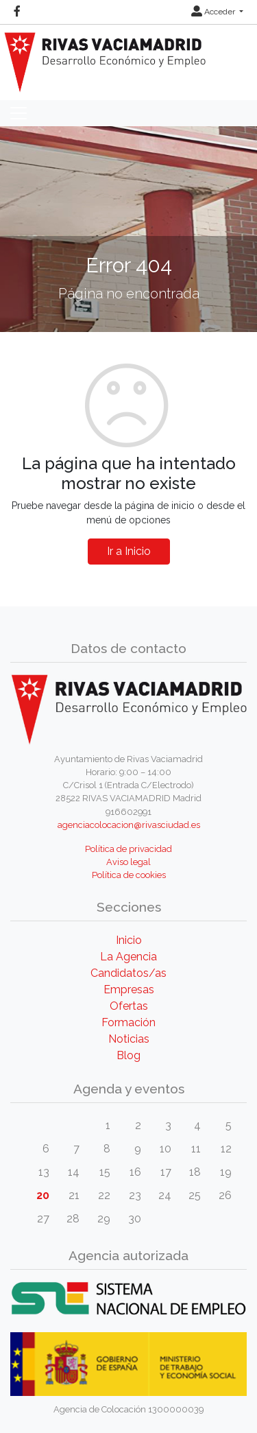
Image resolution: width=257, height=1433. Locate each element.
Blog (128, 1055)
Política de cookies (129, 875)
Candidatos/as (128, 973)
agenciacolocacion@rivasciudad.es (129, 825)
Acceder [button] (214, 11)
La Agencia (128, 956)
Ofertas (129, 1005)
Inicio (129, 940)
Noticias (128, 1038)
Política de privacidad (128, 849)
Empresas (128, 989)
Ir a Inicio (129, 551)
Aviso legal (128, 862)
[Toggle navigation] (18, 113)
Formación (128, 1022)
